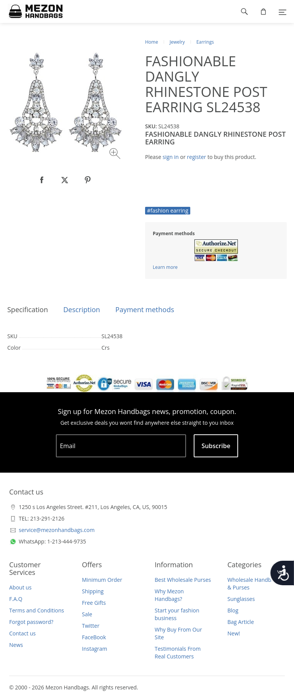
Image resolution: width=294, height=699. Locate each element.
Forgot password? (31, 621)
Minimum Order (102, 579)
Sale (87, 614)
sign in (171, 156)
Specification (27, 309)
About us (20, 587)
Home (151, 42)
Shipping (93, 591)
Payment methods (144, 309)
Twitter (91, 625)
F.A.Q (15, 598)
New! (233, 633)
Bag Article (240, 621)
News (16, 644)
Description (81, 309)
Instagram (94, 648)
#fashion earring (167, 210)
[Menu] (282, 11)
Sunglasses (241, 598)
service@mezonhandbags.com (57, 530)
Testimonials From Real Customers (178, 652)
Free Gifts (94, 602)
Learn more (165, 267)
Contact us (22, 633)
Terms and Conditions (36, 610)
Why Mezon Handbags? (169, 595)
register (196, 156)
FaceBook (94, 637)
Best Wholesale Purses (183, 579)
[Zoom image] (115, 154)
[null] (42, 180)
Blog (232, 610)
